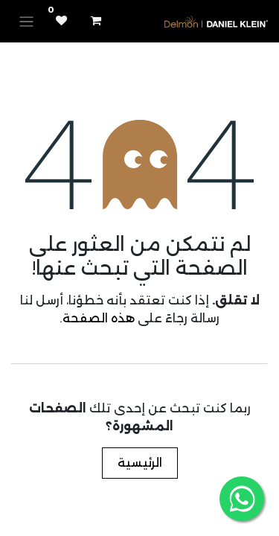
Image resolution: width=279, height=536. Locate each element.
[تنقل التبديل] (26, 21)
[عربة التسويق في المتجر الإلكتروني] (96, 21)
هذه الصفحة (98, 318)
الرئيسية (140, 463)
